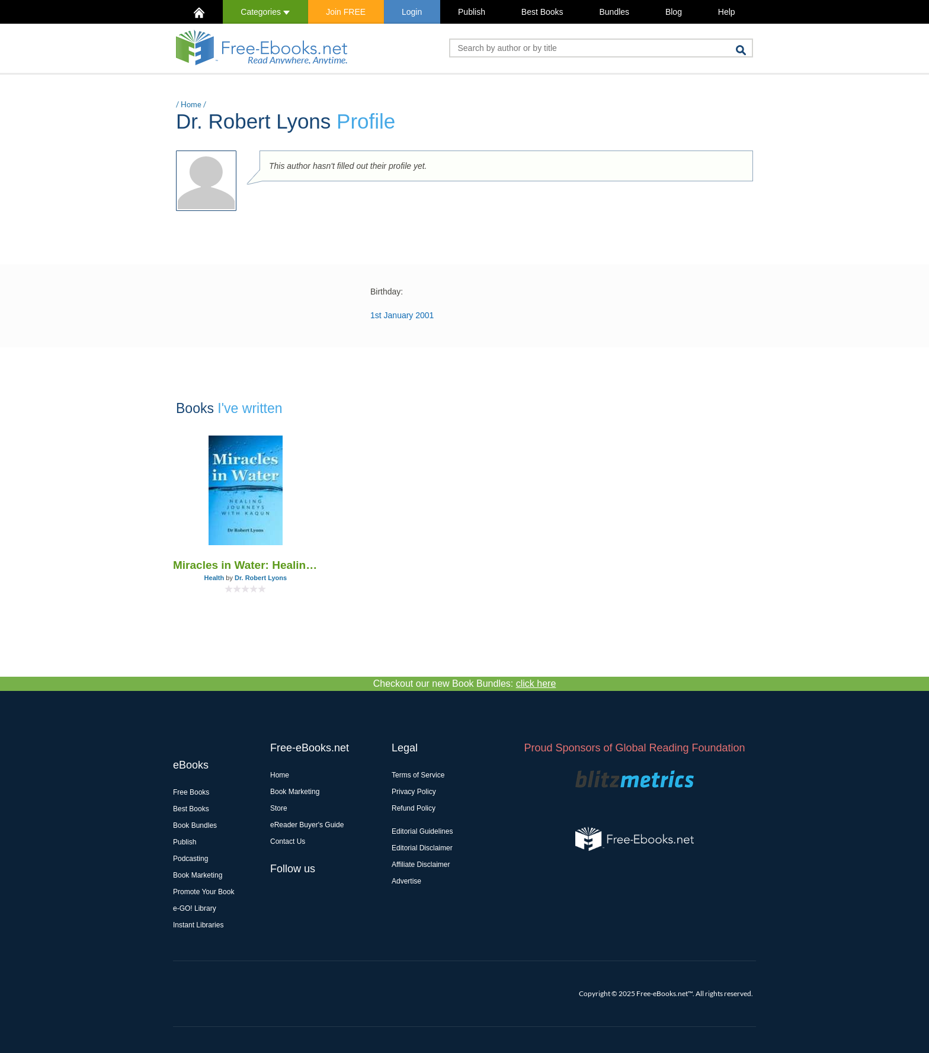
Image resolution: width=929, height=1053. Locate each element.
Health (214, 577)
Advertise (406, 881)
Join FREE (346, 12)
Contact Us (287, 841)
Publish (471, 12)
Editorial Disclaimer (422, 848)
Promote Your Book (203, 892)
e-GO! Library (194, 908)
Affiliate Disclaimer (421, 864)
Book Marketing (197, 875)
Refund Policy (413, 808)
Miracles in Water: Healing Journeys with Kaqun (245, 565)
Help (726, 12)
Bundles (614, 12)
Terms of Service (418, 775)
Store (278, 808)
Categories (265, 12)
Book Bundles (195, 825)
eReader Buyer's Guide (307, 825)
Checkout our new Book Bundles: (464, 683)
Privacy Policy (414, 792)
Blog (673, 12)
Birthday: (386, 291)
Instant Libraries (198, 925)
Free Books (191, 792)
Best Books (542, 12)
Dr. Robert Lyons (261, 577)
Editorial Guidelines (422, 831)
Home (191, 104)
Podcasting (190, 858)
